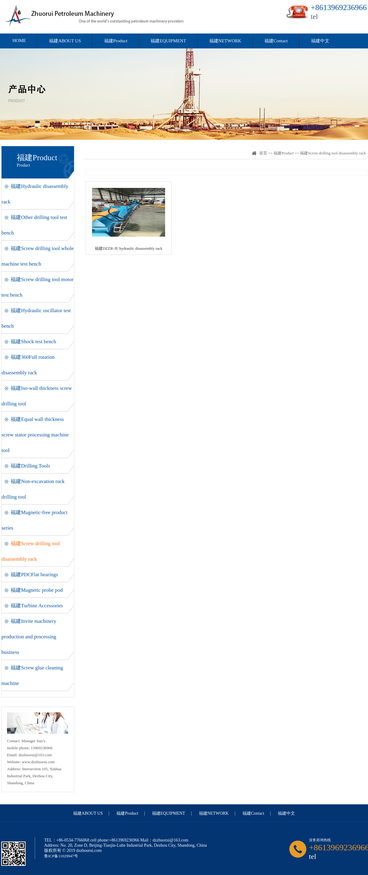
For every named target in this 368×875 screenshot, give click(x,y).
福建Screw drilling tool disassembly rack (333, 153)
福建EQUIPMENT (168, 40)
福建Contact (276, 40)
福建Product (116, 40)
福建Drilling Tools (30, 466)
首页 (263, 153)
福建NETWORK (225, 40)
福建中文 (320, 40)
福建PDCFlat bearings (34, 574)
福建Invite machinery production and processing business (29, 636)
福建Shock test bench (33, 341)
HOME (19, 40)
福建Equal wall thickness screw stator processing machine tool (35, 434)
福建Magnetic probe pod (37, 590)
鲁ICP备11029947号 (61, 856)
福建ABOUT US (65, 40)
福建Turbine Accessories (37, 606)
